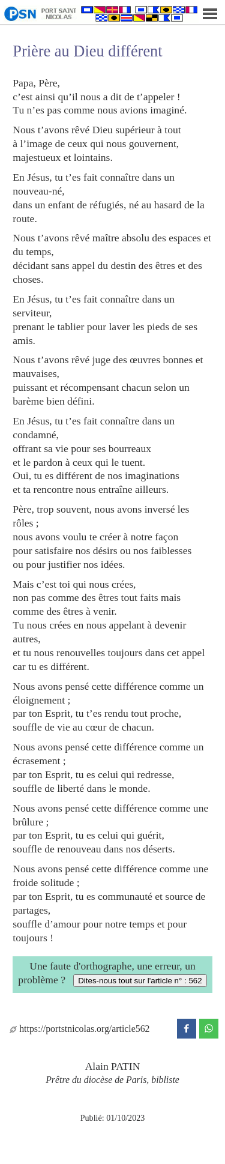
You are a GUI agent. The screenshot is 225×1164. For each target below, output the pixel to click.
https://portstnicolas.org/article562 (79, 1029)
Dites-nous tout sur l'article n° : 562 (140, 980)
